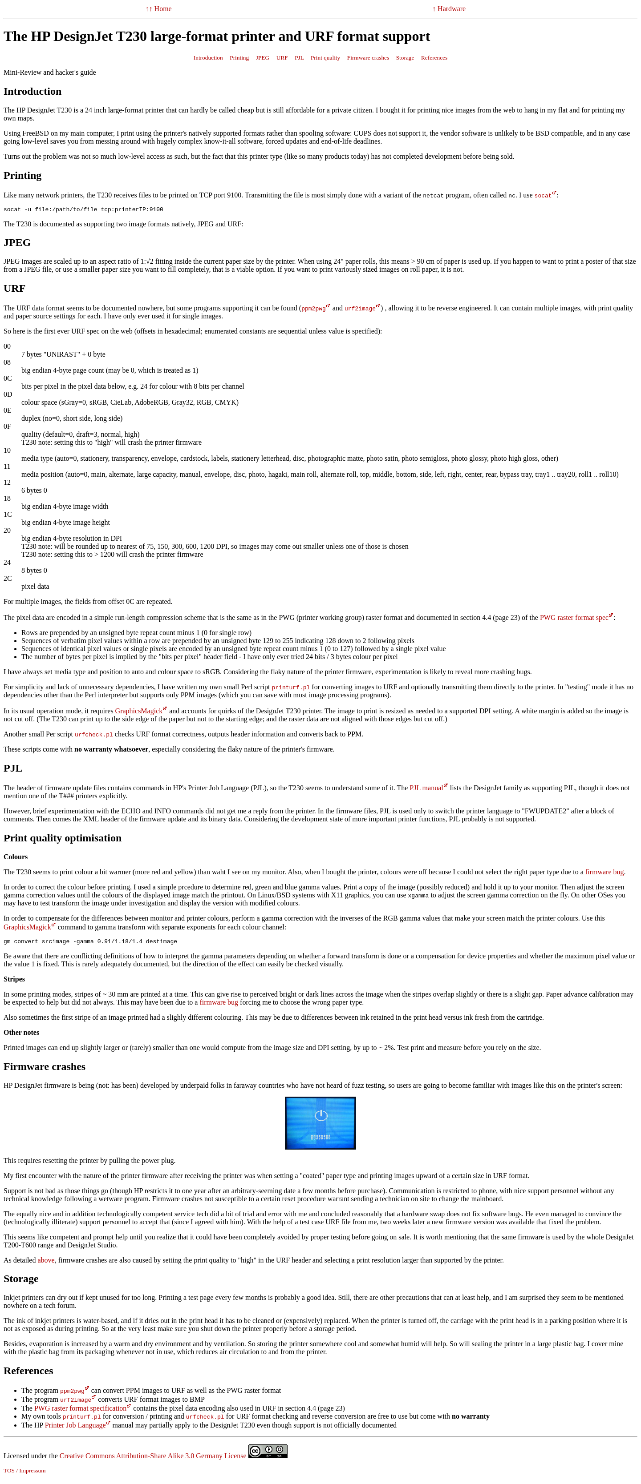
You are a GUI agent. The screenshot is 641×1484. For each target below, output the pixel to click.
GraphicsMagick (139, 712)
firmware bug (604, 873)
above (45, 1263)
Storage (405, 57)
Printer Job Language (75, 1428)
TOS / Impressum (25, 1473)
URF (282, 57)
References (434, 57)
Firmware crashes (368, 57)
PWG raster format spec (574, 619)
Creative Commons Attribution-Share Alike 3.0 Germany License (174, 1458)
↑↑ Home (159, 8)
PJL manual (426, 789)
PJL (299, 57)
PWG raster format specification (80, 1411)
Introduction (208, 57)
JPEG (262, 57)
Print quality (325, 57)
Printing (239, 57)
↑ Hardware (449, 8)
